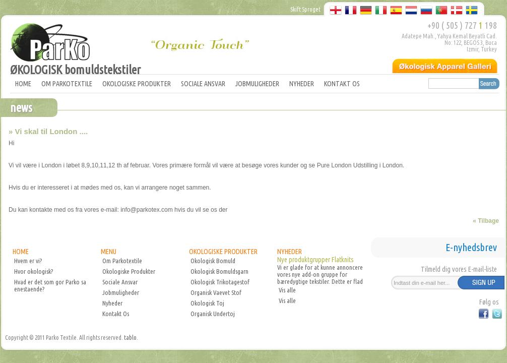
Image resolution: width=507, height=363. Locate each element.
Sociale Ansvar (120, 281)
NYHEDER (301, 84)
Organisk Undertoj (213, 313)
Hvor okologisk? (33, 271)
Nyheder (112, 303)
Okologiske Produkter (128, 271)
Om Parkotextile (122, 260)
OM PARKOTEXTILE (66, 84)
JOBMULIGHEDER (257, 84)
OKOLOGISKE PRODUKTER (136, 84)
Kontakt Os (115, 313)
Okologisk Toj (207, 303)
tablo (130, 337)
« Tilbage (486, 220)
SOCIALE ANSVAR (203, 84)
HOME (23, 84)
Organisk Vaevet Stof (216, 292)
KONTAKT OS (342, 84)
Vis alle (287, 289)
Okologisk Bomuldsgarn (219, 271)
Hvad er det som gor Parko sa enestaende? (50, 285)
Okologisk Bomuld (213, 260)
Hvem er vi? (28, 260)
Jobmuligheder (120, 292)
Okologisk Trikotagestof (220, 281)
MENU (108, 252)
